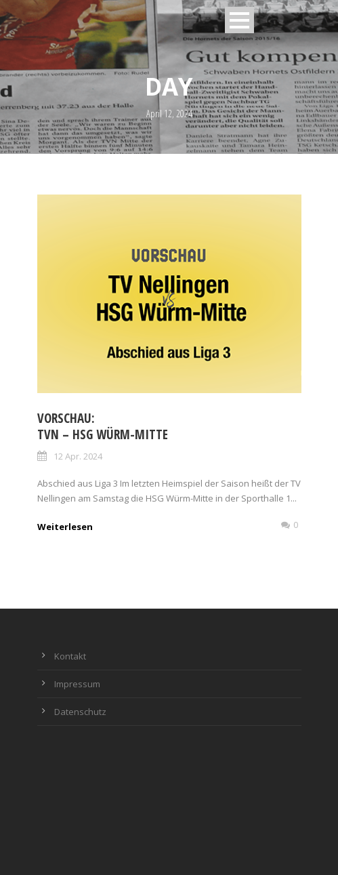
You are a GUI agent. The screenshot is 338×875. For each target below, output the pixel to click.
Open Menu (239, 20)
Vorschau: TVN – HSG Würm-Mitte (102, 426)
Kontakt (70, 656)
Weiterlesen (65, 527)
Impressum (77, 684)
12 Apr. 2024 (78, 456)
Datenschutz (80, 712)
